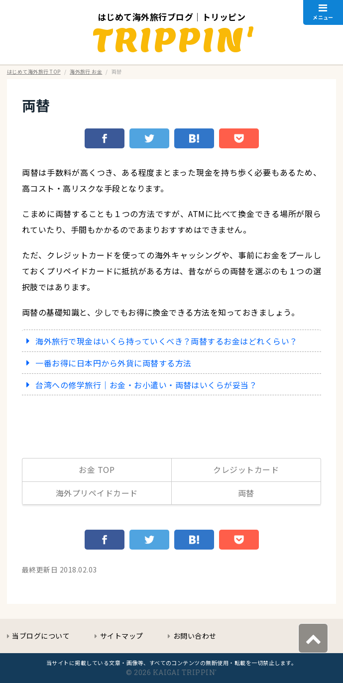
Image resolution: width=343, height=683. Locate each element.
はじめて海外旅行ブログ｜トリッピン (171, 16)
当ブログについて (41, 636)
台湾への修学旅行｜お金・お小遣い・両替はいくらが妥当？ (146, 385)
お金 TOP (96, 469)
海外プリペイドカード (97, 493)
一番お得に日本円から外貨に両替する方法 (113, 363)
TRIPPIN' (174, 39)
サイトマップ (121, 636)
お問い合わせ (195, 636)
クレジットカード (246, 469)
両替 (36, 105)
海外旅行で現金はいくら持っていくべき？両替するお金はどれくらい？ (166, 341)
